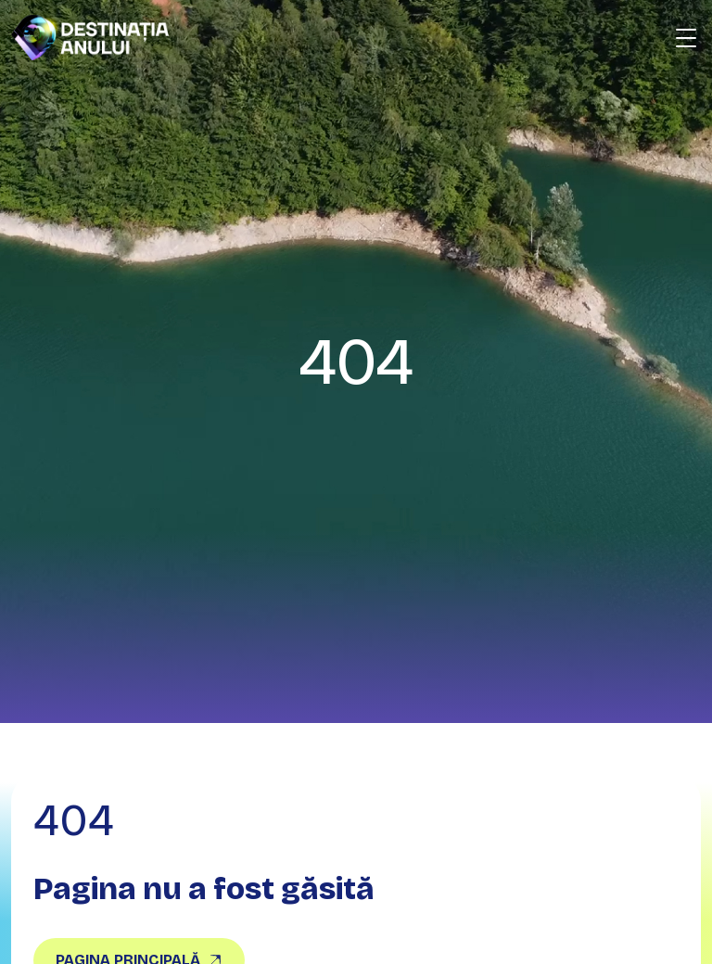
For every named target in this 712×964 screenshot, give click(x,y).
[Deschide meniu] (686, 38)
